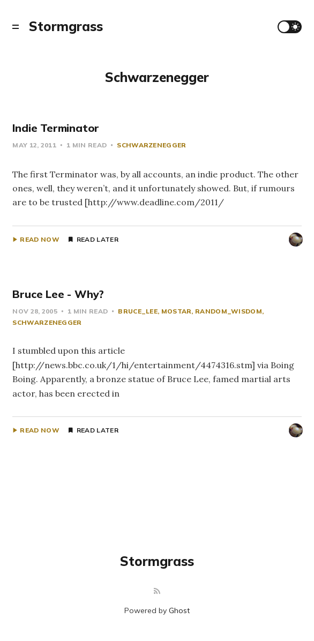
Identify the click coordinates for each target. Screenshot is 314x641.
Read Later (97, 239)
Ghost (179, 610)
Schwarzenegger (151, 145)
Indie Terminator (55, 128)
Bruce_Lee (138, 311)
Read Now (39, 239)
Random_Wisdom (228, 311)
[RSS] (157, 591)
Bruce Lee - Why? (58, 294)
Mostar (176, 311)
